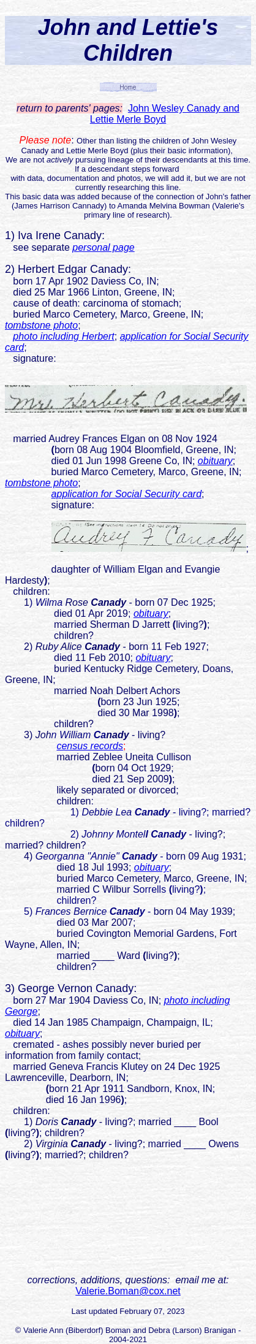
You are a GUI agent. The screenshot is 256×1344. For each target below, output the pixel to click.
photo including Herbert (63, 336)
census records (89, 746)
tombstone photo (41, 325)
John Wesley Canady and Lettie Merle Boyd (164, 113)
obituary (215, 461)
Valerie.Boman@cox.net (128, 1291)
